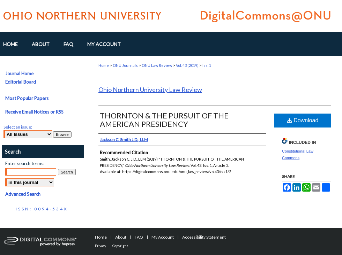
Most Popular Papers (27, 98)
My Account (162, 237)
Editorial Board (20, 82)
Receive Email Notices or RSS (34, 112)
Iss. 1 (206, 65)
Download (303, 120)
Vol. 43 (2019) (187, 65)
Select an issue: (17, 127)
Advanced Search (22, 194)
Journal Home (19, 73)
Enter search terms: (24, 163)
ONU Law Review (157, 65)
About (120, 237)
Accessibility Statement (204, 237)
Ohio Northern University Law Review (150, 89)
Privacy (100, 246)
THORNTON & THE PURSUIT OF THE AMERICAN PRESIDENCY (164, 120)
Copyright (120, 246)
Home (103, 65)
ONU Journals (125, 65)
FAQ (139, 237)
